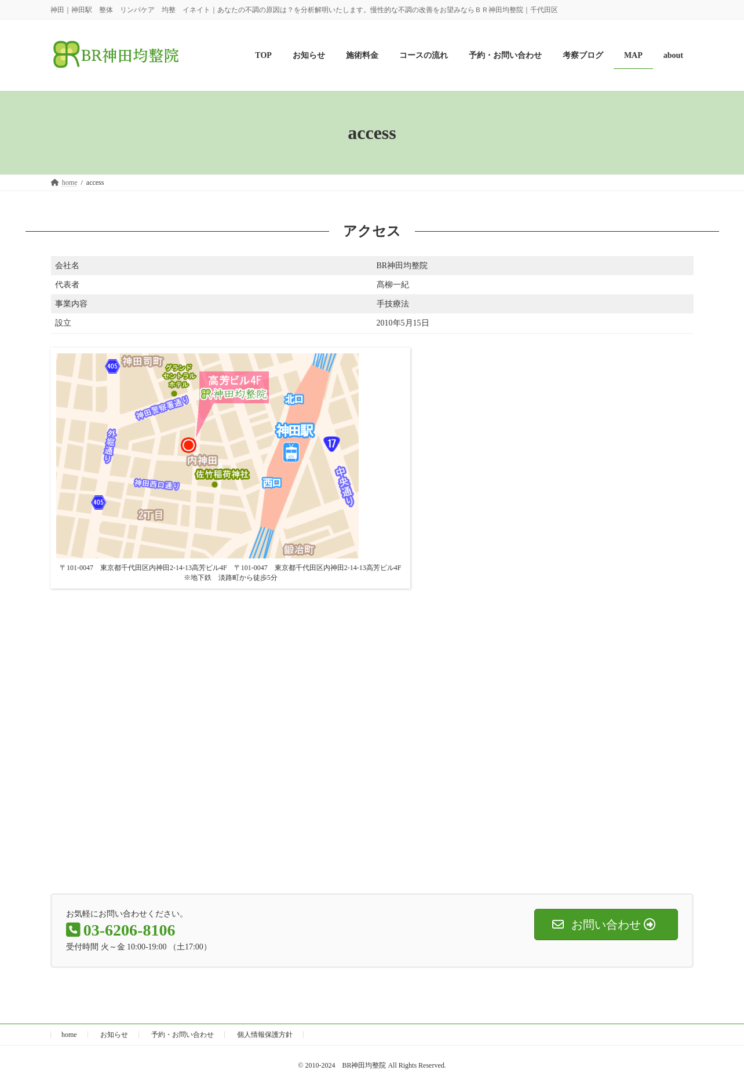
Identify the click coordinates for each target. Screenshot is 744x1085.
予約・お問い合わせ (182, 1035)
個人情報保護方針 (265, 1035)
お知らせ (114, 1035)
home (69, 1035)
